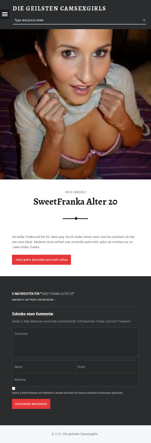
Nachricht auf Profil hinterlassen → (34, 299)
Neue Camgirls (75, 192)
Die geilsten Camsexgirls (80, 434)
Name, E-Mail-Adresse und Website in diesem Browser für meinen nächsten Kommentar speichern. (67, 392)
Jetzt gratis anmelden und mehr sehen (41, 260)
